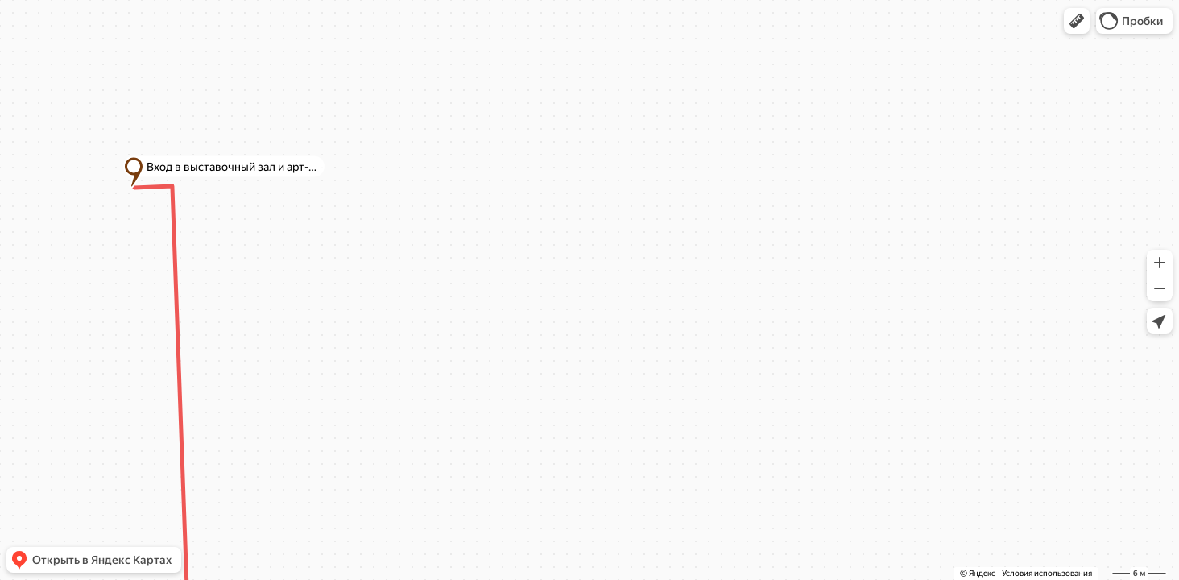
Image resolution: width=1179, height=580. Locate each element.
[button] (1077, 21)
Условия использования (1047, 573)
